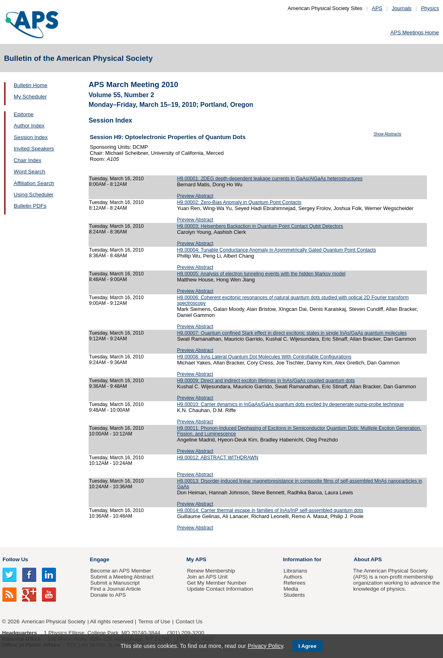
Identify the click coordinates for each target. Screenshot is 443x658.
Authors (293, 577)
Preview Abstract (195, 196)
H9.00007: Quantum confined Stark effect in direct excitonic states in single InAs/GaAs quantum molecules (291, 333)
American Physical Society (53, 621)
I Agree (307, 646)
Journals (402, 8)
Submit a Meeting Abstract (121, 577)
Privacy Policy (265, 646)
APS (377, 8)
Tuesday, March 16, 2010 (116, 178)
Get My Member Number (216, 583)
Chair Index (27, 160)
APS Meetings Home (414, 32)
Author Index (29, 126)
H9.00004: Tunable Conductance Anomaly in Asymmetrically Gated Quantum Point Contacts (276, 250)
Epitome (23, 114)
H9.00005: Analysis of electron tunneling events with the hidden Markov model (261, 274)
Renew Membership (211, 571)
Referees (295, 583)
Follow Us (15, 559)
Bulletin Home (31, 85)
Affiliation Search (34, 183)
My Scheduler (30, 97)
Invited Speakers (34, 149)
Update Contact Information (220, 589)
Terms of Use (154, 621)
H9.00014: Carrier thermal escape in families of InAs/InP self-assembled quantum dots (270, 510)
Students (294, 595)
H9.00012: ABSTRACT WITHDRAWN (217, 457)
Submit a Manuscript (114, 583)
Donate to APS (108, 595)
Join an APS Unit (207, 577)
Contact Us (189, 621)
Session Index (31, 137)
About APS (368, 559)
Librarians (295, 571)
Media (291, 589)
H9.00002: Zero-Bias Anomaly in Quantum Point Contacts (239, 202)
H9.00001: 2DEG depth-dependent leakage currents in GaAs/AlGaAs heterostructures (269, 178)
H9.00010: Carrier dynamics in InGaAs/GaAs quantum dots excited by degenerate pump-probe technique (290, 404)
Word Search (29, 172)
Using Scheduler (34, 195)
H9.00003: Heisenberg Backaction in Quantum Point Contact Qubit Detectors (260, 226)
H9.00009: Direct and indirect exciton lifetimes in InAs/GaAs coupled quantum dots (266, 380)
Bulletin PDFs (30, 206)
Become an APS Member (120, 571)
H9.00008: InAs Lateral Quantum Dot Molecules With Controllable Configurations (264, 357)
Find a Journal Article (115, 589)
